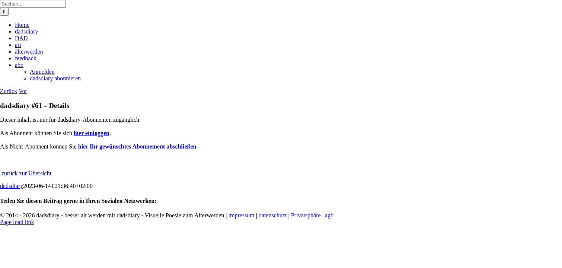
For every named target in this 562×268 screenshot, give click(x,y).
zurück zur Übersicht (25, 173)
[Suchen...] (33, 4)
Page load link (17, 222)
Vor (23, 91)
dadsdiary (11, 186)
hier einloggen (91, 133)
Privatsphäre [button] (306, 215)
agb (329, 215)
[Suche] (4, 12)
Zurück (8, 91)
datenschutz (273, 215)
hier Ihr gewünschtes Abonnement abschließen (137, 146)
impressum (242, 215)
